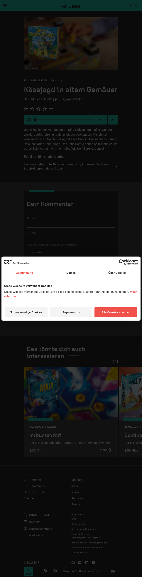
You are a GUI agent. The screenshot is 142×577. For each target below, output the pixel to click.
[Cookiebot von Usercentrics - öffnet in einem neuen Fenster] (121, 262)
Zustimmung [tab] (24, 272)
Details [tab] (71, 272)
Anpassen (71, 312)
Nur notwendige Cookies (26, 312)
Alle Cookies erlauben (116, 312)
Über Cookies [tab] (117, 272)
